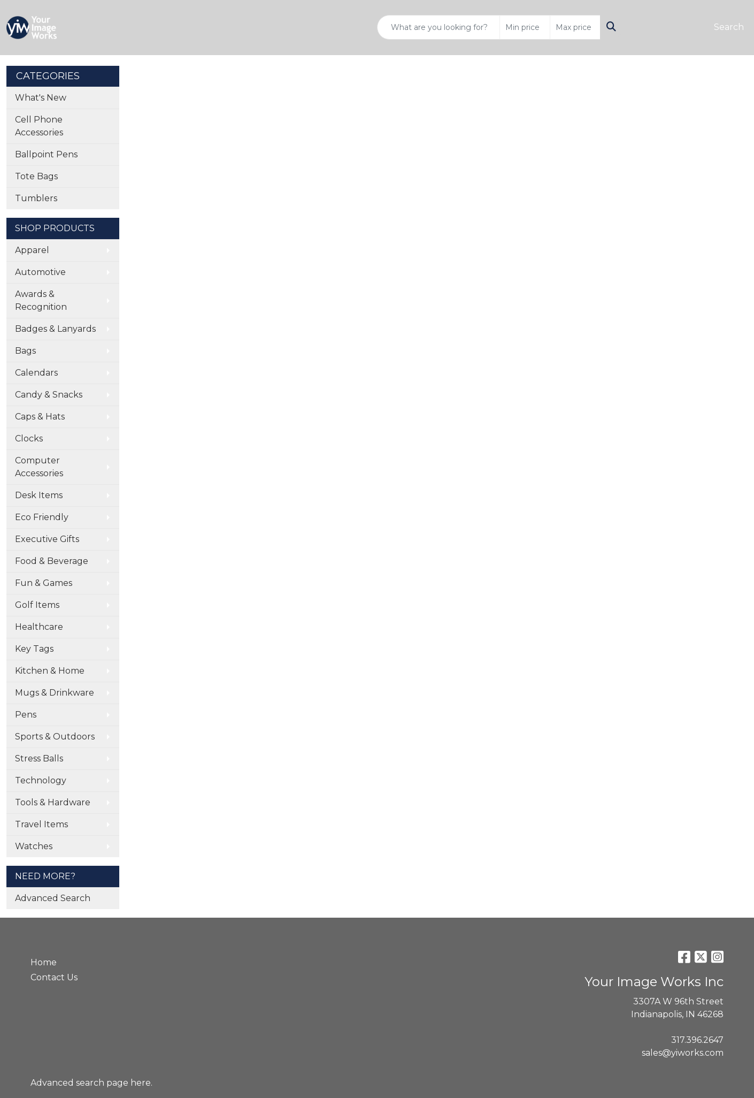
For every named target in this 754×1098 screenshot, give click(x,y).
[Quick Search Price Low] (524, 27)
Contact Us (54, 977)
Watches (33, 846)
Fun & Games (43, 583)
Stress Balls (39, 758)
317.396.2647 (697, 1040)
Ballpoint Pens (46, 154)
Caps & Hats (40, 416)
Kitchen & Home (49, 671)
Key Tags (34, 649)
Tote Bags (36, 176)
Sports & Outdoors (55, 736)
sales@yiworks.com (683, 1053)
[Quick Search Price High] (575, 27)
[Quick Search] (438, 27)
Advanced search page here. (91, 1083)
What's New (40, 98)
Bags (25, 351)
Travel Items (41, 824)
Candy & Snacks (48, 395)
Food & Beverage (51, 561)
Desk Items (39, 495)
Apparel (32, 250)
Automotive (40, 272)
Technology (40, 780)
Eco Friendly (41, 517)
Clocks (29, 438)
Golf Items (37, 605)
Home (43, 962)
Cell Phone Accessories (39, 126)
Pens (25, 715)
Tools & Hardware (52, 802)
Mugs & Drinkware (54, 693)
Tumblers (36, 198)
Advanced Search (52, 898)
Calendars (36, 373)
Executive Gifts (47, 539)
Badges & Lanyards (55, 329)
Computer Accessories (39, 466)
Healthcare (39, 627)
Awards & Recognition (41, 300)
